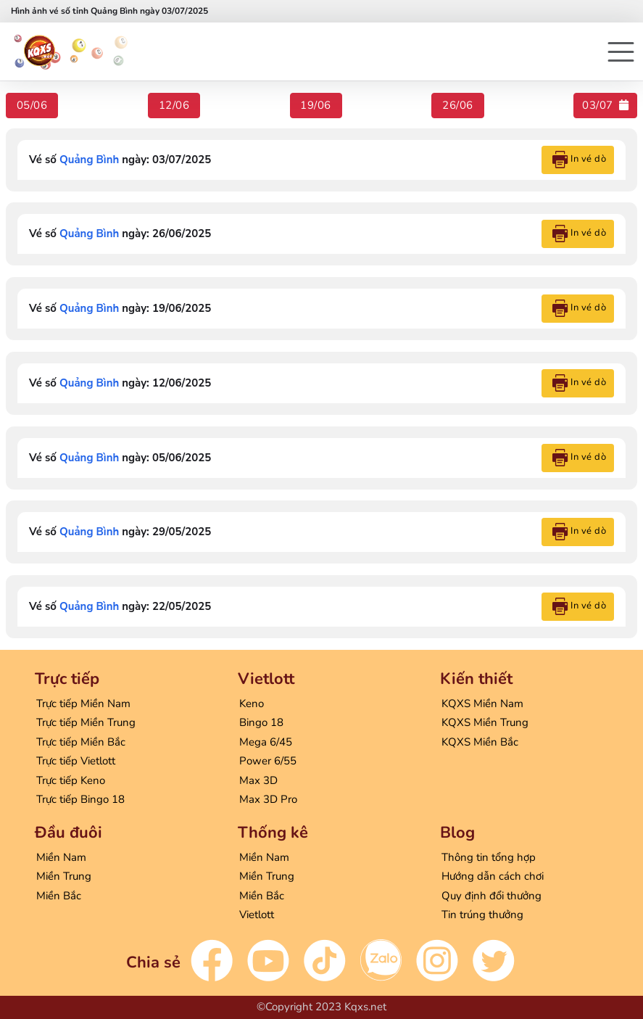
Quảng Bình (89, 159)
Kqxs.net (365, 1006)
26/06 (457, 105)
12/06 (174, 105)
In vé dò (579, 159)
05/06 (32, 105)
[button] (621, 52)
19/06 (315, 105)
